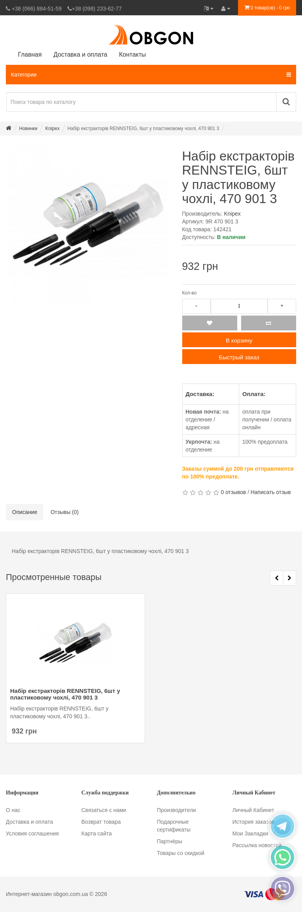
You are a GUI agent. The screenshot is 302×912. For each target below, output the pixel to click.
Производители (176, 810)
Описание (24, 512)
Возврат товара (101, 822)
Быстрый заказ (239, 357)
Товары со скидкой (180, 853)
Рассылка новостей (257, 845)
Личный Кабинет (253, 810)
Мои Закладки (250, 833)
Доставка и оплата (29, 822)
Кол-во (189, 293)
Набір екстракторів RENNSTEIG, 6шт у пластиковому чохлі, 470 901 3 (65, 694)
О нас (13, 810)
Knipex (232, 214)
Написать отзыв (270, 492)
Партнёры (169, 841)
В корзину (239, 340)
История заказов (254, 822)
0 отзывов (233, 492)
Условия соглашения (32, 833)
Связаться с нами (104, 810)
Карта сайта (97, 833)
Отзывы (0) (64, 512)
